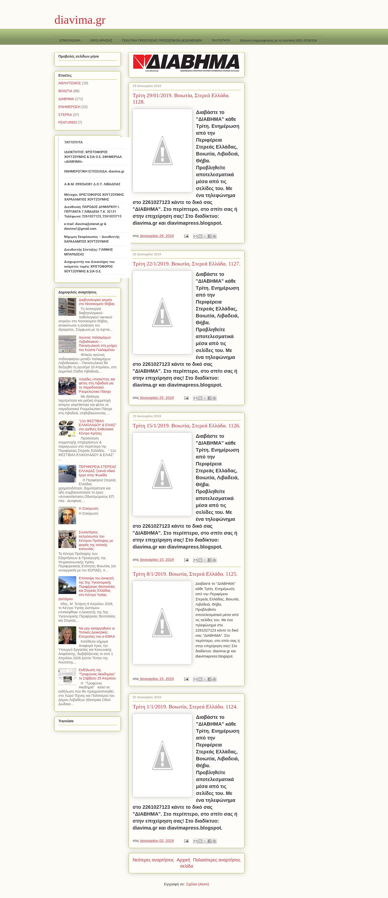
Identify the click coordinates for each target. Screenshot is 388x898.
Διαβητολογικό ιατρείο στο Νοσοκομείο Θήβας (97, 302)
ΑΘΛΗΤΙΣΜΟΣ (69, 83)
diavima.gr (80, 19)
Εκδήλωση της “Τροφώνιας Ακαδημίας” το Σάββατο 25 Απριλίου (97, 674)
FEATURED (67, 122)
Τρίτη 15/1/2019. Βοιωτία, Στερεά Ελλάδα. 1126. (186, 425)
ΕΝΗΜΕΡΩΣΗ (69, 107)
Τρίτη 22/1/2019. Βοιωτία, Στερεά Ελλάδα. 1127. (186, 264)
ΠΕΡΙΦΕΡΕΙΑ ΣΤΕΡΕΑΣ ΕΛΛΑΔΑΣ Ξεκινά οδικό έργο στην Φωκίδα (97, 471)
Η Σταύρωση (88, 508)
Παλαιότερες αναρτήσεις (217, 859)
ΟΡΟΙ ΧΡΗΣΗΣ (101, 40)
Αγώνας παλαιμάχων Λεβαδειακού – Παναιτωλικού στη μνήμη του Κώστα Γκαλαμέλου (98, 343)
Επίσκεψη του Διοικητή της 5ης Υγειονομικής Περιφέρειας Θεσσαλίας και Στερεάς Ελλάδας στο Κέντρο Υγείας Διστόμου (86, 588)
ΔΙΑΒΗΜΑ (66, 99)
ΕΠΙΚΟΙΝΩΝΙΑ (70, 40)
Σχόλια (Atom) (197, 884)
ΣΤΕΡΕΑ (65, 115)
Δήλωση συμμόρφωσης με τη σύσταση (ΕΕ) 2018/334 (278, 40)
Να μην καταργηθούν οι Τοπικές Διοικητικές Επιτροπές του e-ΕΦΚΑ (97, 632)
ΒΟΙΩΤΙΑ (65, 91)
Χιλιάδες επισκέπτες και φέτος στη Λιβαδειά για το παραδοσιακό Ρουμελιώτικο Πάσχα (97, 385)
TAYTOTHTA (221, 40)
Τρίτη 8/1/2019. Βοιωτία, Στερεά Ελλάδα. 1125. (185, 574)
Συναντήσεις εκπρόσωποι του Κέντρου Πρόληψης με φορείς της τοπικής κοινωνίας (96, 540)
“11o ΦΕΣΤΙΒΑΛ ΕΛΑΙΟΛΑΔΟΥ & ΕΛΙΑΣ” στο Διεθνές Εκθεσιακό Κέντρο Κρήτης (98, 427)
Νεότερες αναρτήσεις (153, 859)
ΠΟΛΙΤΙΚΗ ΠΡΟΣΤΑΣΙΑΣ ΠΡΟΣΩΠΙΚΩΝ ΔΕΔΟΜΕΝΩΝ (162, 40)
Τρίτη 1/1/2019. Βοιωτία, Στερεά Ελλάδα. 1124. (185, 706)
